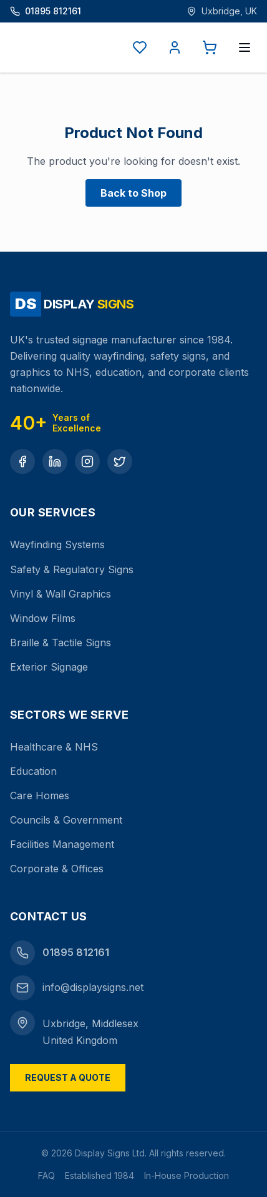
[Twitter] (119, 461)
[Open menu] (244, 47)
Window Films (42, 618)
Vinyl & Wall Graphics (60, 594)
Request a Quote (67, 1077)
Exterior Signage (49, 667)
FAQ (46, 1175)
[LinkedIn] (54, 461)
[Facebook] (22, 461)
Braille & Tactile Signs (60, 642)
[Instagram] (87, 461)
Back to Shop (133, 193)
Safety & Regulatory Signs (72, 569)
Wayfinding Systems (57, 544)
